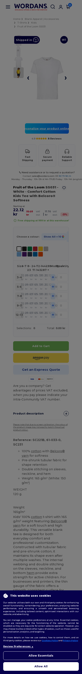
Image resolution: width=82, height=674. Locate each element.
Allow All (41, 666)
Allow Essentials (41, 655)
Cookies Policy (50, 640)
